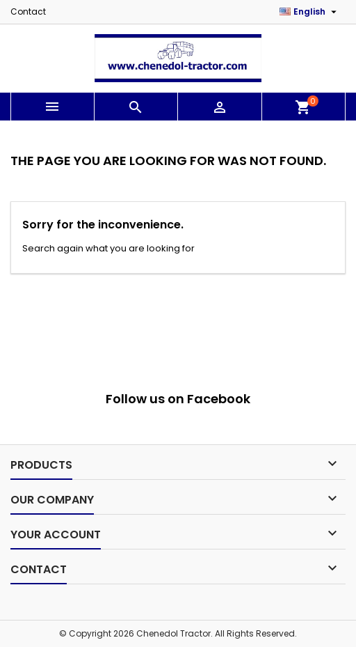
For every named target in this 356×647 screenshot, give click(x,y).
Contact (28, 11)
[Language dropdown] (310, 12)
